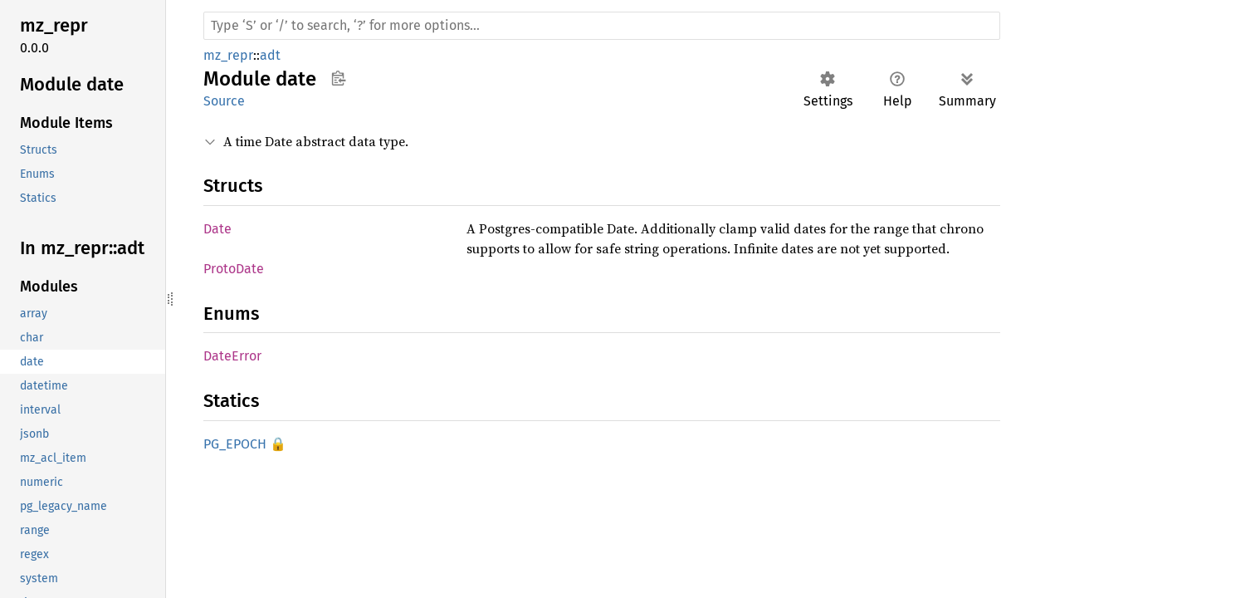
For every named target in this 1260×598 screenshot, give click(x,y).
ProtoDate (233, 269)
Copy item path (338, 78)
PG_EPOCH (234, 444)
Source (224, 101)
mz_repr (228, 55)
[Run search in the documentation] (601, 26)
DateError (232, 356)
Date (217, 229)
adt (270, 55)
